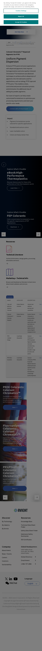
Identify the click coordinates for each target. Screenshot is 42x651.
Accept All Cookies (21, 22)
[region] (21, 13)
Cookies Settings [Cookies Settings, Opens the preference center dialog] (21, 11)
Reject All (21, 16)
